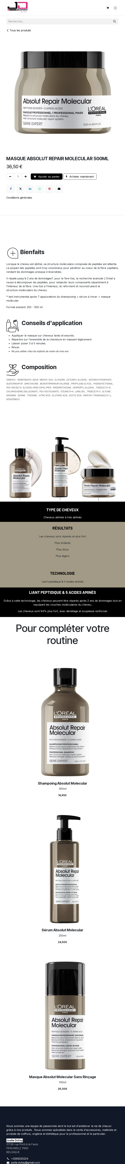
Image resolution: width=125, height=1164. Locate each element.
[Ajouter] (25, 176)
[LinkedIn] (30, 189)
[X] (20, 189)
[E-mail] (59, 189)
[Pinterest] (49, 189)
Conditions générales (19, 197)
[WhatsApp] (40, 189)
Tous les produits (18, 30)
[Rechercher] (115, 21)
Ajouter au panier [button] (47, 176)
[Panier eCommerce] (107, 8)
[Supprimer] (10, 176)
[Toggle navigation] (115, 7)
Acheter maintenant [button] (80, 176)
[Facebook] (11, 189)
